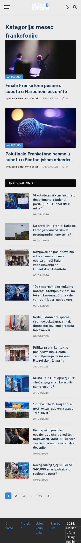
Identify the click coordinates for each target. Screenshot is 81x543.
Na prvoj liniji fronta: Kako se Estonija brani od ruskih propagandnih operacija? (54, 230)
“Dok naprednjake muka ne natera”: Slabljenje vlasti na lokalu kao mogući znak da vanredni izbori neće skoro (54, 293)
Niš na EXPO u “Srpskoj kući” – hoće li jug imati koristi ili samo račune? (54, 382)
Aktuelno (14, 77)
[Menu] (7, 7)
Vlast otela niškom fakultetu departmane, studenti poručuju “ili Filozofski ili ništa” (54, 202)
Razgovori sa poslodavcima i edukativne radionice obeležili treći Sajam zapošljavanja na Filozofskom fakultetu (54, 260)
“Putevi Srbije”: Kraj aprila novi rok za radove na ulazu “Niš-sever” (53, 408)
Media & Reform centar (23, 98)
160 (39, 495)
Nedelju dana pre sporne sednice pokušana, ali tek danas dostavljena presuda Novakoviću (53, 323)
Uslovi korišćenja (40, 528)
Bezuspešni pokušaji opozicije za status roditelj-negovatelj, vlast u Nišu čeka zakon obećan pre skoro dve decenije (54, 439)
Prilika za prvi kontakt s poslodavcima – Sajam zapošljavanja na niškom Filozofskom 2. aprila (51, 354)
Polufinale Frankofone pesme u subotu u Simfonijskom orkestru (38, 156)
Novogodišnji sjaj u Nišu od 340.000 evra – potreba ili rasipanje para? (52, 469)
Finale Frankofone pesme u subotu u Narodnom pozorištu (36, 88)
